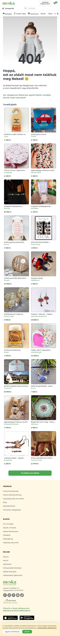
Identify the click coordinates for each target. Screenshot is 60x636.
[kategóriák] (8, 8)
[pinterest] (13, 595)
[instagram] (9, 595)
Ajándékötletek (9, 506)
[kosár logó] (54, 3)
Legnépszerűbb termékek (13, 499)
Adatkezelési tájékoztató (12, 575)
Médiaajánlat (8, 539)
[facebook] (5, 595)
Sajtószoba (7, 564)
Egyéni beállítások (12, 632)
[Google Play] (10, 618)
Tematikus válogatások (12, 510)
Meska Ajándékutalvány (12, 495)
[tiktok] (22, 595)
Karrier (5, 561)
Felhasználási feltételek (12, 568)
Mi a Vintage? (8, 524)
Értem (27, 632)
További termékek (30, 473)
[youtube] (18, 595)
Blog (5, 502)
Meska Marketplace (10, 532)
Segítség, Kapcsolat (10, 543)
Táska (50, 14)
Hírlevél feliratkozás (10, 491)
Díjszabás (6, 535)
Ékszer (43, 14)
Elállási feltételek (9, 572)
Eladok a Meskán (9, 528)
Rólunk (6, 557)
